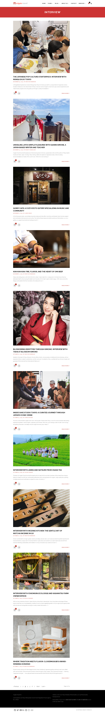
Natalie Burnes (28, 598)
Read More (66, 93)
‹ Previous (16, 686)
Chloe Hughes (29, 472)
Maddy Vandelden (30, 149)
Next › (38, 686)
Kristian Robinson (31, 81)
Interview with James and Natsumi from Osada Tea (37, 470)
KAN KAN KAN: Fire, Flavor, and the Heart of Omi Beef (38, 272)
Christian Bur (29, 417)
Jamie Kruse (28, 213)
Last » (43, 686)
